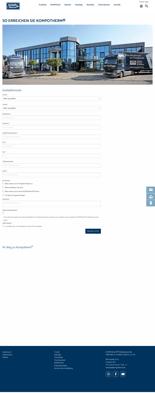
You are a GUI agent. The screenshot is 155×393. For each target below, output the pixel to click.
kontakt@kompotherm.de (115, 367)
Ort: (51, 154)
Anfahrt (5, 357)
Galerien (67, 4)
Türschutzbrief (59, 360)
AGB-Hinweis (11, 223)
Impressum (6, 352)
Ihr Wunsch (51, 188)
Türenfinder (58, 357)
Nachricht (51, 202)
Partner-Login (143, 1)
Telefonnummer (51, 164)
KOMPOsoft (55, 4)
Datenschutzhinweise (14, 210)
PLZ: (51, 145)
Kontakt (117, 4)
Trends (57, 352)
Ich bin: (51, 98)
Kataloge (79, 4)
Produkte (42, 4)
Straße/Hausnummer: (51, 135)
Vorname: (51, 126)
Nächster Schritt (93, 231)
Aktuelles (90, 4)
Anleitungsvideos (60, 365)
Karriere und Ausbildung (63, 368)
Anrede (51, 108)
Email (51, 173)
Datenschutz (7, 354)
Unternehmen (104, 4)
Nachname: (51, 116)
